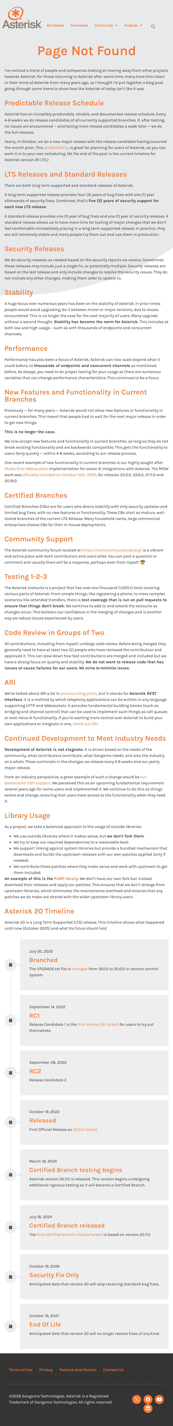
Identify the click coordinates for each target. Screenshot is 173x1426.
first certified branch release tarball (69, 1234)
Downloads (79, 25)
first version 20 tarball (98, 1024)
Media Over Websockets (26, 468)
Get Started (55, 25)
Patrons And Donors (77, 1369)
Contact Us (113, 1369)
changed (80, 968)
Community (106, 25)
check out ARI (85, 723)
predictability (56, 147)
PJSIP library (66, 878)
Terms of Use (20, 1369)
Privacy (46, 1369)
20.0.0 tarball (85, 1129)
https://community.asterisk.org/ (112, 550)
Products (133, 25)
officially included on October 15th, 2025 (59, 474)
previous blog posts (79, 693)
